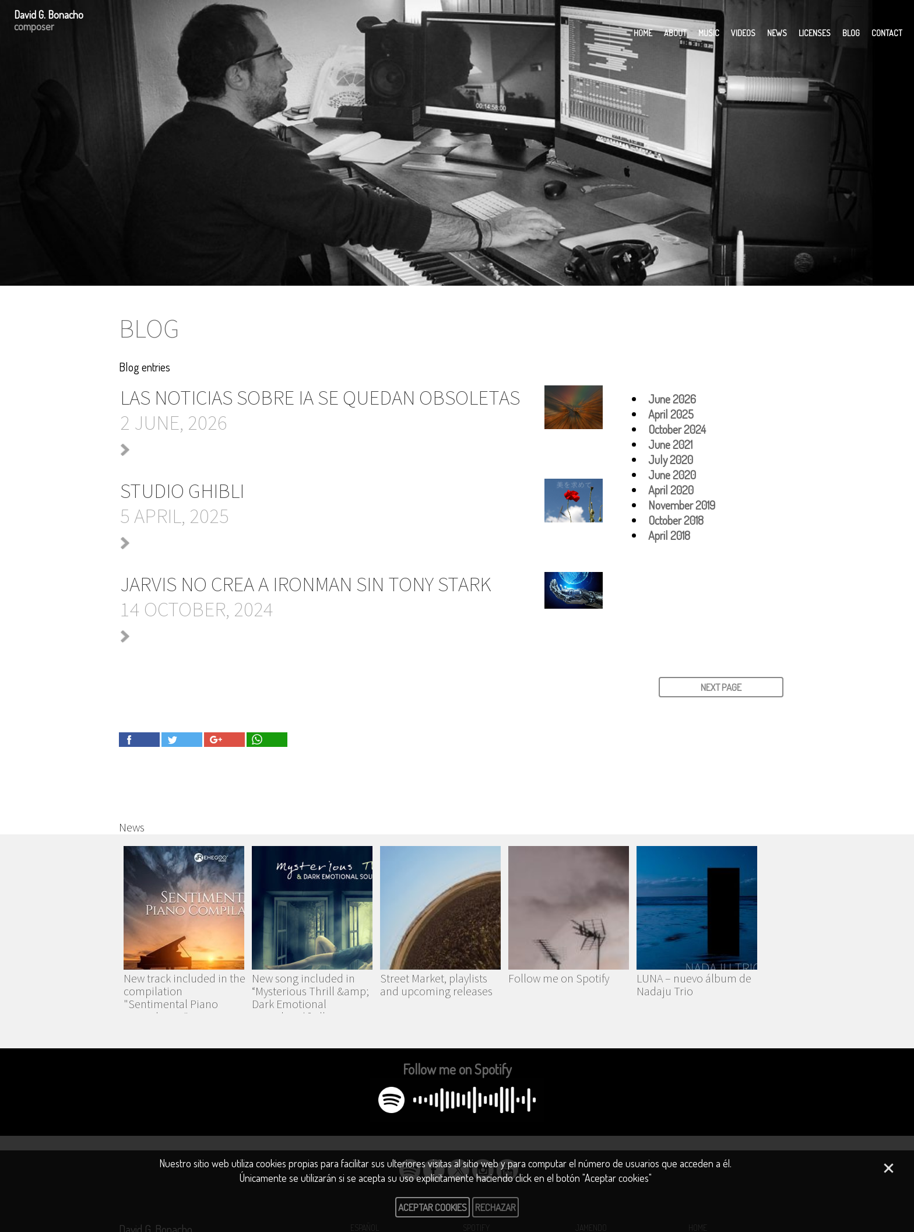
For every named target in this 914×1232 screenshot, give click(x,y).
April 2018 (669, 535)
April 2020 (671, 489)
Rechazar (495, 1207)
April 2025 (671, 414)
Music (708, 33)
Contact (886, 33)
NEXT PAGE (721, 687)
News (777, 33)
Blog (851, 33)
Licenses (815, 33)
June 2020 (672, 474)
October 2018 (676, 520)
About (675, 33)
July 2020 (670, 459)
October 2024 (677, 429)
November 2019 (681, 505)
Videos (743, 33)
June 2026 (672, 398)
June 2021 (670, 444)
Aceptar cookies (432, 1207)
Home (643, 33)
